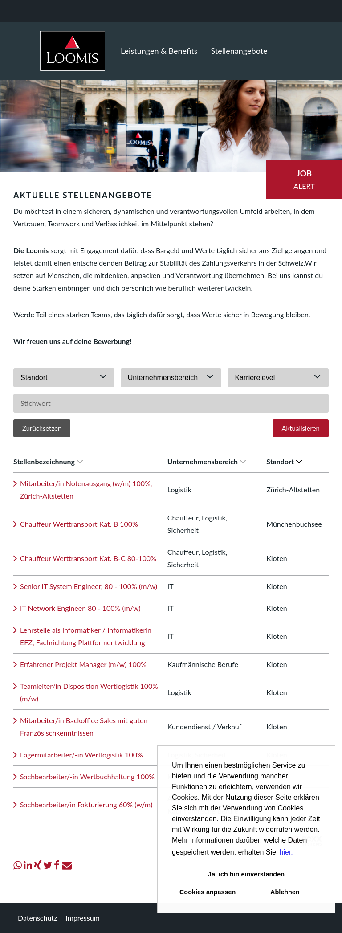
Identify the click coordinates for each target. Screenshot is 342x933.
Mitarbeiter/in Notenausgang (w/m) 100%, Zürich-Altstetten (86, 489)
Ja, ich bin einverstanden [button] (246, 874)
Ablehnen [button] (285, 892)
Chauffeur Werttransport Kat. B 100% (79, 524)
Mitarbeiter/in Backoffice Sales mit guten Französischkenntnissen (83, 726)
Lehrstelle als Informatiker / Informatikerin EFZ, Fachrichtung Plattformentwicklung (85, 636)
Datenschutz (37, 917)
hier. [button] (286, 852)
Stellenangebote (239, 51)
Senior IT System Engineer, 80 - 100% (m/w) (88, 586)
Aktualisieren (300, 428)
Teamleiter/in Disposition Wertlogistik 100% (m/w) (89, 692)
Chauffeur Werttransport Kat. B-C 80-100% (88, 558)
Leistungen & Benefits (159, 51)
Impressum (82, 917)
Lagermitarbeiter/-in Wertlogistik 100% (81, 754)
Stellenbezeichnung (48, 461)
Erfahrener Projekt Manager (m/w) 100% (83, 664)
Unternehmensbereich (206, 461)
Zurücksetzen (41, 428)
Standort (284, 461)
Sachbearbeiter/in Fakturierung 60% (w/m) (86, 804)
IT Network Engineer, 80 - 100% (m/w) (80, 608)
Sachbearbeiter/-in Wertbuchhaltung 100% (87, 776)
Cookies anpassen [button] (207, 892)
